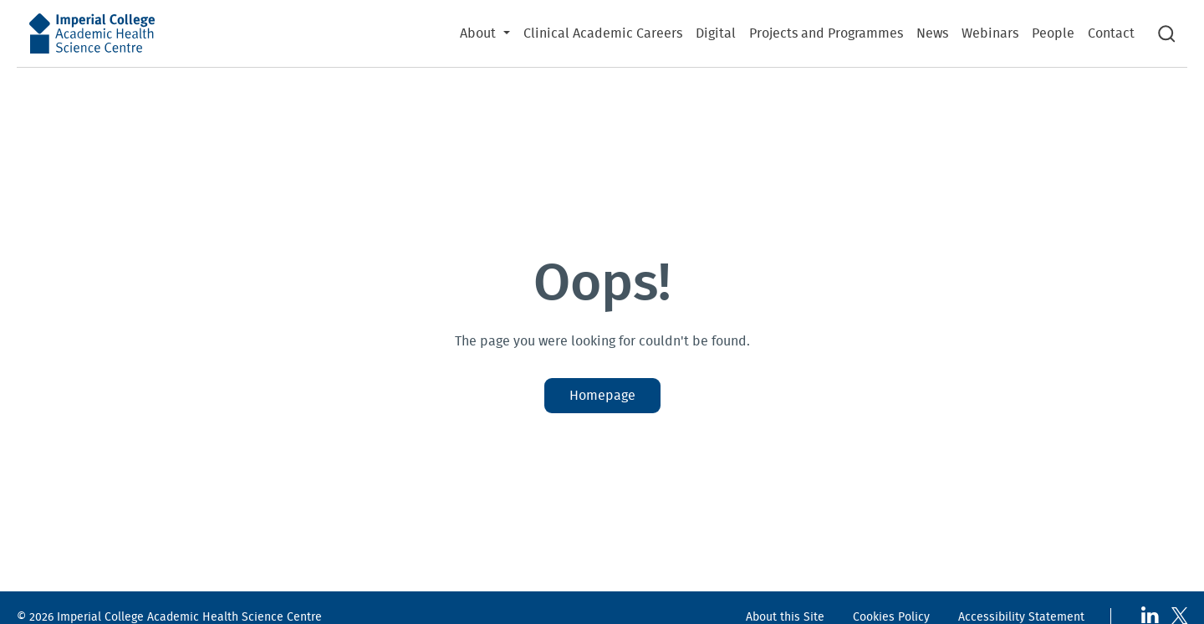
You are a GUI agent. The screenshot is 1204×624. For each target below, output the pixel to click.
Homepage (602, 395)
